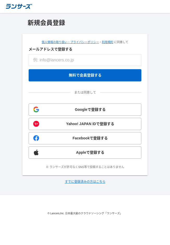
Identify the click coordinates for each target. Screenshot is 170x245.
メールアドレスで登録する (50, 49)
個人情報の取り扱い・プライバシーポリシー (70, 42)
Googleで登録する (90, 109)
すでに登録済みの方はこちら (85, 182)
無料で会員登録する (85, 75)
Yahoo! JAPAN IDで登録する (90, 124)
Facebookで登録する (90, 138)
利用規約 (107, 42)
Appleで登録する (90, 152)
